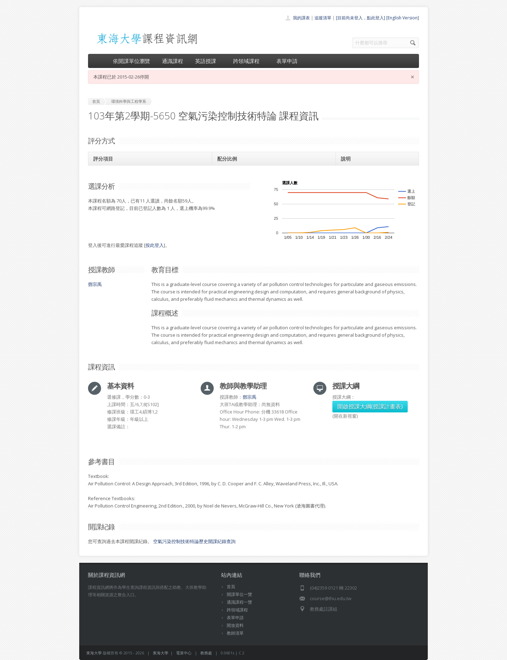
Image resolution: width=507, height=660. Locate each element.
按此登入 (154, 245)
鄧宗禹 (95, 284)
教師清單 (235, 633)
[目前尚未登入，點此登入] (360, 18)
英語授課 (208, 60)
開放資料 (235, 625)
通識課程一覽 (239, 602)
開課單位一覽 (239, 594)
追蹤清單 (322, 18)
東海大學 (94, 652)
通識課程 (172, 60)
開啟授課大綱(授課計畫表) (370, 406)
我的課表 (301, 18)
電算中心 (184, 652)
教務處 (206, 652)
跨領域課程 (248, 60)
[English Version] (402, 18)
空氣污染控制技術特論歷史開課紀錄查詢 (194, 541)
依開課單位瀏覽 (131, 60)
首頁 (231, 587)
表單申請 (287, 60)
